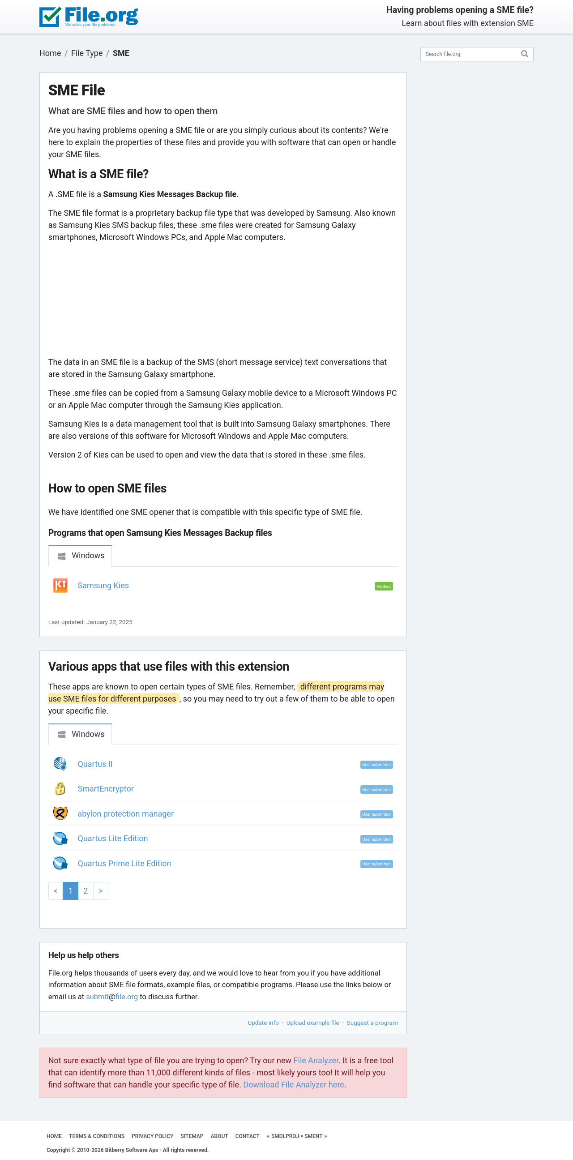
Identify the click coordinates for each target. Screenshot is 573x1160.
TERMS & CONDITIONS (96, 1136)
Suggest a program (372, 1022)
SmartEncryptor (106, 788)
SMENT (313, 1136)
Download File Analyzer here (293, 1084)
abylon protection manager (126, 813)
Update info (263, 1022)
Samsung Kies (103, 585)
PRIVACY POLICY (152, 1136)
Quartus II (95, 764)
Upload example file (312, 1022)
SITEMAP (191, 1136)
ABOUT (219, 1136)
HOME (54, 1136)
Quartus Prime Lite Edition (124, 863)
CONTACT (247, 1136)
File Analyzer (316, 1060)
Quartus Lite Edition (113, 838)
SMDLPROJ (285, 1136)
